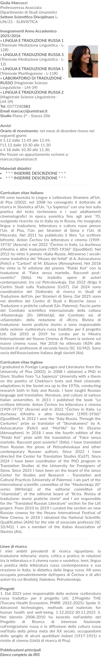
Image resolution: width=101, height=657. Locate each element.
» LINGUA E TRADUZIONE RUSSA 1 (32, 40)
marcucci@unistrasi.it (29, 110)
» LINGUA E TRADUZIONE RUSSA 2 (32, 92)
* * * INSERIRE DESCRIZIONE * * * (36, 173)
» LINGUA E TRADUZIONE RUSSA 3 (32, 54)
